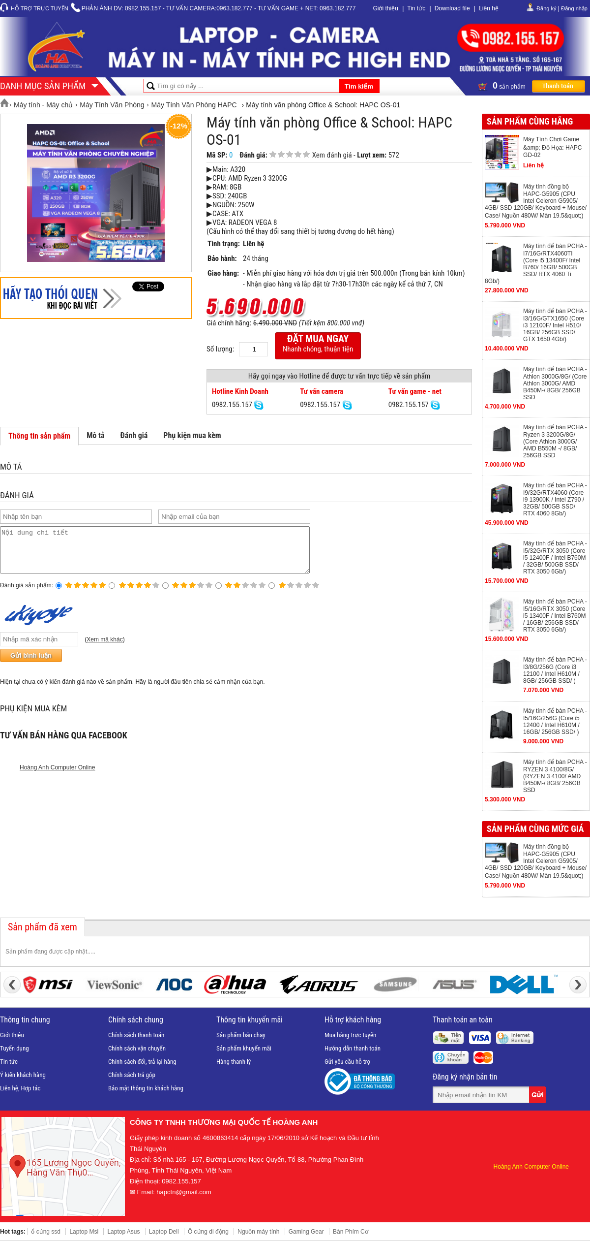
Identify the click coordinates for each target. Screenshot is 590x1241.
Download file (452, 8)
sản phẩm (531, 86)
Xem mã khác (104, 648)
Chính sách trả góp (131, 1075)
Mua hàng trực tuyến (350, 1035)
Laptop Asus (123, 1231)
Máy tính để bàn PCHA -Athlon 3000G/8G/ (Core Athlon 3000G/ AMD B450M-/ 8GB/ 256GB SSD (555, 383)
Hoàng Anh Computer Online (57, 776)
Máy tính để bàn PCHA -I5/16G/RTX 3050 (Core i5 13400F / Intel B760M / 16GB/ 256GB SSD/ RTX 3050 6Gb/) (555, 615)
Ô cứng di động (208, 1231)
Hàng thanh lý (233, 1061)
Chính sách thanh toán (136, 1035)
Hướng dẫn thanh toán (352, 1048)
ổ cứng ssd (45, 1231)
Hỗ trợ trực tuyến (39, 8)
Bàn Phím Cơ (350, 1231)
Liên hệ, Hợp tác (20, 1088)
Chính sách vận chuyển (137, 1048)
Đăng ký (546, 8)
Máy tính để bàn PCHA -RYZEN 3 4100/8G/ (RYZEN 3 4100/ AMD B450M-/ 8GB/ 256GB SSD (555, 776)
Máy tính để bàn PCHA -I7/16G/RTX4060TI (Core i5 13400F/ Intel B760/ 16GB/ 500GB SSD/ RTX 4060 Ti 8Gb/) (536, 264)
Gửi (538, 1094)
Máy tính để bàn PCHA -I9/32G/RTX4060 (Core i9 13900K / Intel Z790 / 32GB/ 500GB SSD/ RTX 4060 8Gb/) (555, 499)
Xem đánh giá (332, 155)
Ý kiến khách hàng (23, 1075)
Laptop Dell (164, 1231)
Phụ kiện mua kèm (192, 435)
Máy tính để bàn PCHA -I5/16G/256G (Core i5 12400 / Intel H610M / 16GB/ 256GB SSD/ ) (555, 721)
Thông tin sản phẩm (39, 436)
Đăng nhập (574, 8)
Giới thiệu (385, 8)
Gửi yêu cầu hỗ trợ (347, 1061)
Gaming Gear (306, 1231)
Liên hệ (489, 8)
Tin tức (416, 8)
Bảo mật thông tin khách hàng (145, 1088)
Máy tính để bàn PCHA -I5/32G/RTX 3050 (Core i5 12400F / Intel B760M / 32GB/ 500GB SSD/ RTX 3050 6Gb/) (555, 557)
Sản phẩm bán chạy (241, 1035)
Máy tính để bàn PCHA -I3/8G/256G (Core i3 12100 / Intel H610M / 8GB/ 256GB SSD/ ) (555, 670)
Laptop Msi (83, 1231)
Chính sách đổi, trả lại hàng (142, 1061)
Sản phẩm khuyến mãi (243, 1048)
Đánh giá (134, 435)
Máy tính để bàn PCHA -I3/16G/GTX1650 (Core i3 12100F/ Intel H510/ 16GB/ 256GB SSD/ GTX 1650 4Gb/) (555, 325)
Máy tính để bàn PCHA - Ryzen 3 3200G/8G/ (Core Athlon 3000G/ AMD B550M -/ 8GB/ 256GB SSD (555, 441)
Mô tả (95, 435)
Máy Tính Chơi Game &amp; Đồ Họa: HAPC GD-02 (552, 147)
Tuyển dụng (14, 1048)
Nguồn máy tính (258, 1231)
